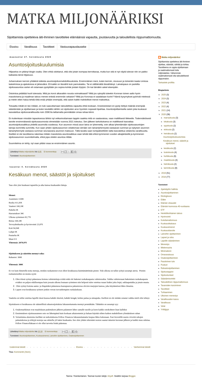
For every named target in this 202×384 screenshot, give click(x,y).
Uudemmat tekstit (17, 347)
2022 (163, 106)
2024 (163, 98)
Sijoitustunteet (167, 275)
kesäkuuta (169, 148)
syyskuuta (168, 126)
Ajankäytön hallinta (169, 189)
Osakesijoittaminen (76, 336)
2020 (163, 114)
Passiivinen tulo (168, 261)
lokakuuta (168, 121)
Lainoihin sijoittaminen (59, 336)
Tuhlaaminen (166, 292)
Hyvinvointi (166, 217)
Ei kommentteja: (50, 152)
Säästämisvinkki (168, 279)
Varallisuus (30, 46)
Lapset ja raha (167, 237)
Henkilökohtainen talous (171, 213)
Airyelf (110, 376)
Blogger (132, 376)
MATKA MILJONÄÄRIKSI (85, 19)
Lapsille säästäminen (170, 241)
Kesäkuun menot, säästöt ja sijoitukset (52, 174)
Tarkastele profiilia (166, 82)
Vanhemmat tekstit (142, 347)
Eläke (163, 199)
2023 (163, 102)
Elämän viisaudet (168, 203)
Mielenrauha (166, 248)
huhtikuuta (169, 156)
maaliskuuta (169, 160)
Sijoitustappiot (167, 272)
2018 (163, 177)
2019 (163, 173)
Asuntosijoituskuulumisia (36, 64)
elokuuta (168, 129)
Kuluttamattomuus (169, 220)
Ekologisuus (166, 196)
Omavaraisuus (167, 254)
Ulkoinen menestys (169, 296)
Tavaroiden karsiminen (171, 285)
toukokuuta (169, 152)
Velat (163, 306)
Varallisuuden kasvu (170, 299)
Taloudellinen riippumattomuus (174, 282)
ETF (163, 210)
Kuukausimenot (42, 336)
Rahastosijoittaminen (170, 268)
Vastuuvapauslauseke (73, 46)
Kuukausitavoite (168, 230)
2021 (163, 110)
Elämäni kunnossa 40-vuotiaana (175, 206)
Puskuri (164, 265)
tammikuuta (169, 168)
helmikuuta (169, 164)
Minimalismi (166, 251)
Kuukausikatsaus (168, 223)
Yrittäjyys (165, 309)
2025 (163, 95)
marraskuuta (170, 118)
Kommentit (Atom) (22, 352)
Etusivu (14, 46)
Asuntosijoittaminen (27, 156)
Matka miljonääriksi (171, 57)
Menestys (165, 244)
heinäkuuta (169, 133)
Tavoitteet (48, 46)
